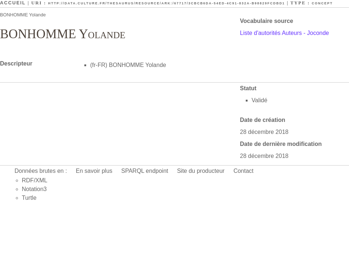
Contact (243, 171)
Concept (322, 3)
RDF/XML (34, 180)
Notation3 (34, 189)
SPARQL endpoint (144, 171)
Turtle (29, 198)
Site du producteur (201, 171)
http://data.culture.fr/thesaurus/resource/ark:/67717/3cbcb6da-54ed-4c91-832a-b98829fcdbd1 (166, 3)
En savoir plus (94, 171)
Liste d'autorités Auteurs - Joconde (284, 33)
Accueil (13, 2)
